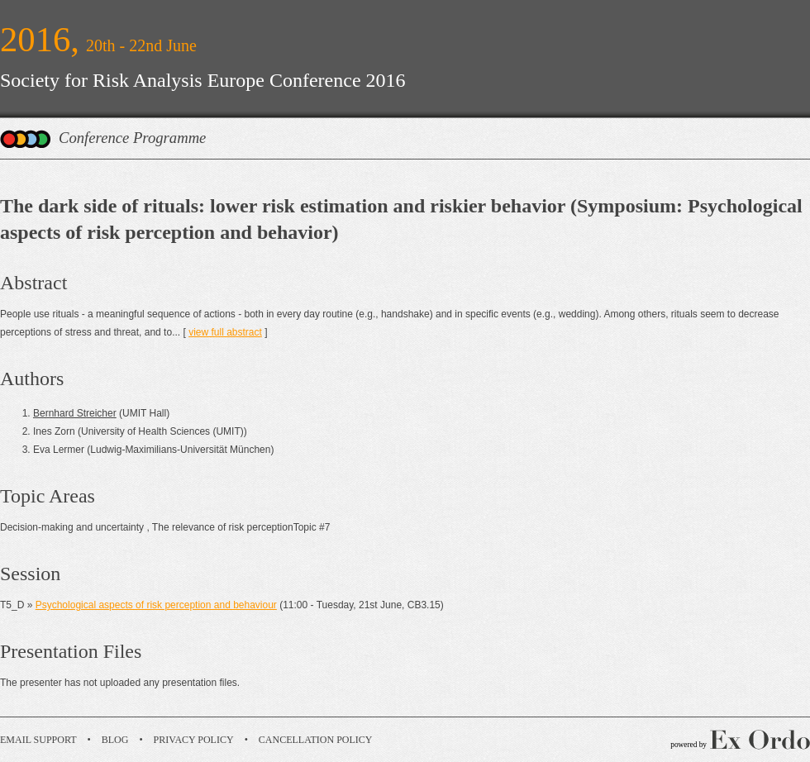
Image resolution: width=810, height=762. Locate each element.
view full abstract (225, 332)
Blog (115, 739)
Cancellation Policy (316, 739)
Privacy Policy (194, 739)
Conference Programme (132, 137)
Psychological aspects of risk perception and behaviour (156, 605)
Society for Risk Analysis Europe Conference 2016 (203, 80)
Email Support (38, 739)
